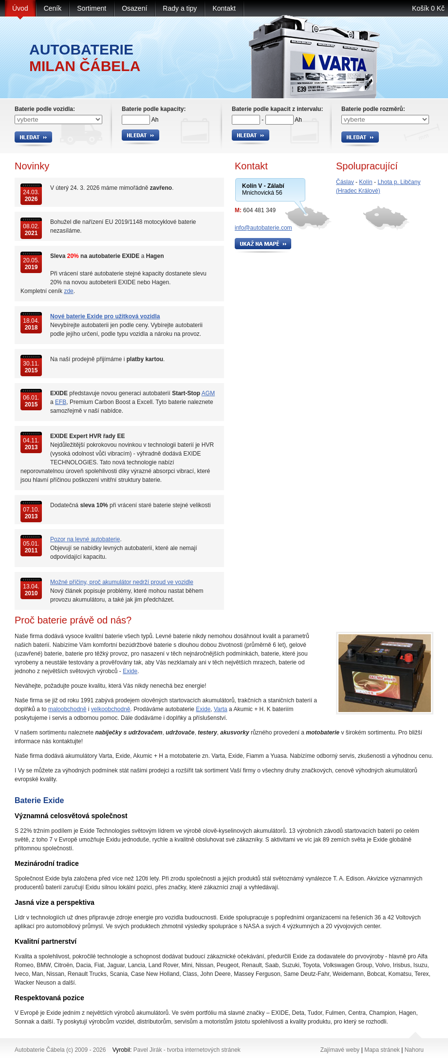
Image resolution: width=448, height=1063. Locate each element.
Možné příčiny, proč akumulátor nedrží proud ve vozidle (121, 582)
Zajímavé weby (340, 1049)
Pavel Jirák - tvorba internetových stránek (187, 1049)
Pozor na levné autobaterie (85, 539)
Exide (130, 671)
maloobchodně (67, 709)
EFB (60, 402)
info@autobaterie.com (263, 227)
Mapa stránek (382, 1049)
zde (68, 291)
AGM (208, 393)
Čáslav (345, 182)
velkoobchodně (111, 709)
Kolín (365, 182)
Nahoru (414, 1049)
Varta (220, 709)
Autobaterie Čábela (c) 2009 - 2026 (60, 1049)
